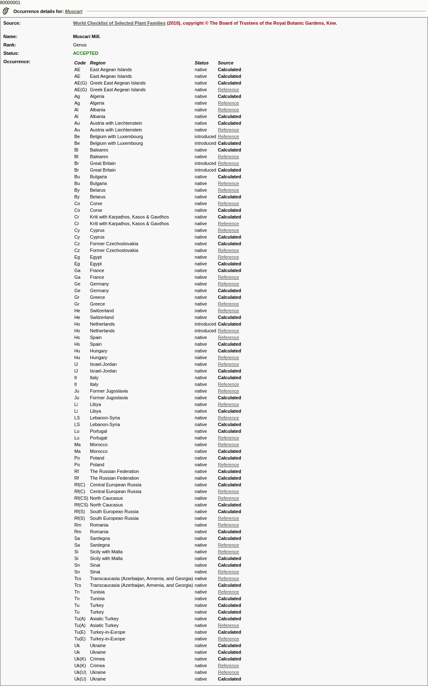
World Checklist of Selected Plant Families (119, 23)
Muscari (74, 11)
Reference (228, 89)
